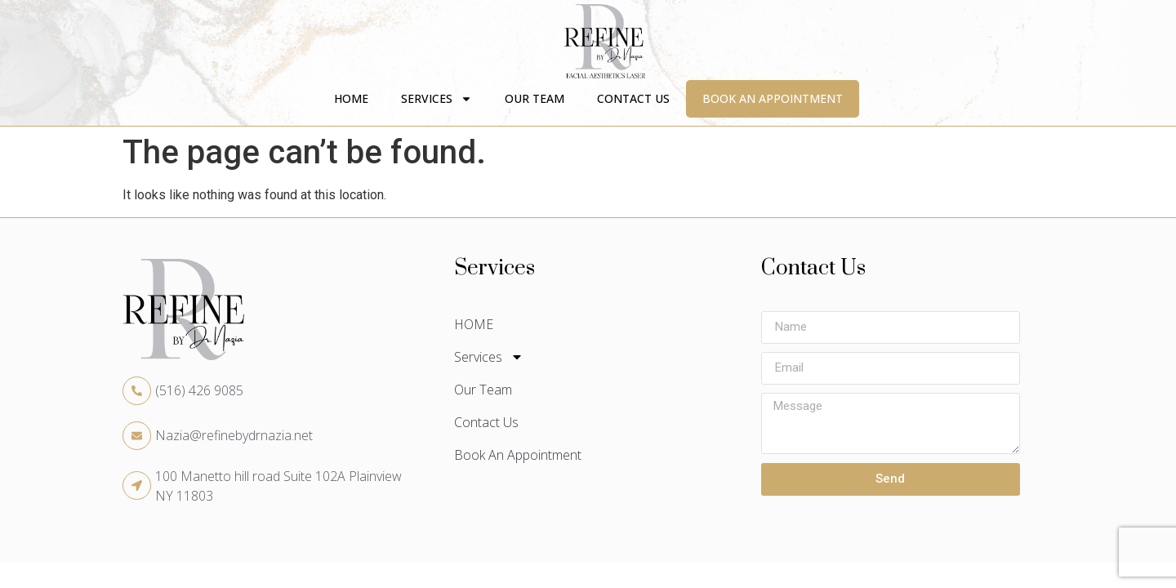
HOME (351, 98)
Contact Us (633, 98)
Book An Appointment (772, 98)
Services (436, 99)
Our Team (534, 98)
